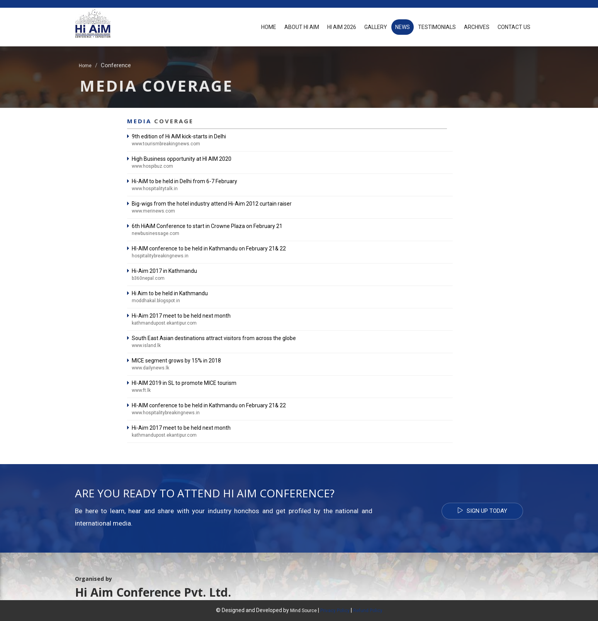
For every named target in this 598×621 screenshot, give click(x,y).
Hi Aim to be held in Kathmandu (170, 293)
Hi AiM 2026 (341, 27)
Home (268, 27)
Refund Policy (367, 610)
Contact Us (514, 27)
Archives (476, 27)
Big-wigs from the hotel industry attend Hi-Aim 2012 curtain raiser (212, 204)
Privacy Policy (335, 610)
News (402, 27)
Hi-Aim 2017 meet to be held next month (181, 316)
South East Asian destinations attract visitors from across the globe (214, 338)
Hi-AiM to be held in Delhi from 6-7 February (184, 181)
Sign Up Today (482, 510)
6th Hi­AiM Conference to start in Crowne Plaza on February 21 (207, 226)
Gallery (375, 27)
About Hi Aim (301, 27)
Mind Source (304, 610)
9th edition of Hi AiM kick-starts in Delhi (179, 136)
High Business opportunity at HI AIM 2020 (181, 159)
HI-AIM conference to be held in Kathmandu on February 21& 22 (209, 248)
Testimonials (437, 27)
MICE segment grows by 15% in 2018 (176, 360)
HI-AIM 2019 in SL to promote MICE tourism (184, 383)
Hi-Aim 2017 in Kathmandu (164, 271)
